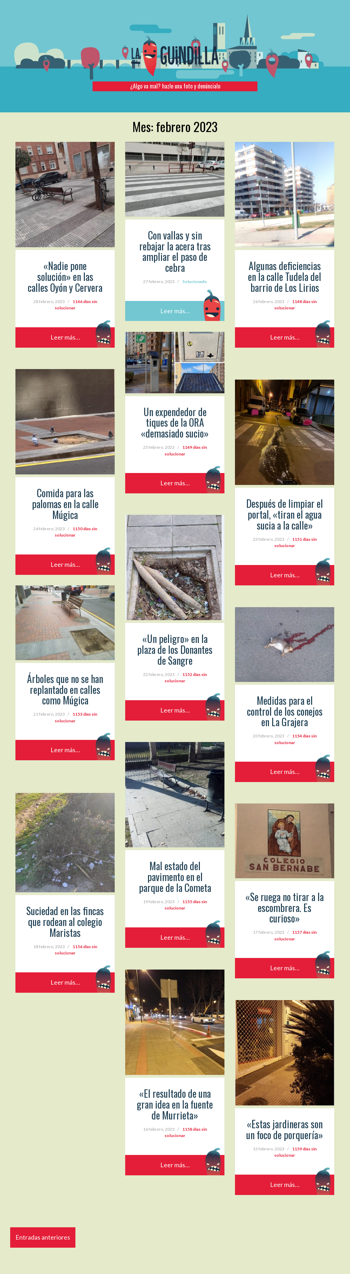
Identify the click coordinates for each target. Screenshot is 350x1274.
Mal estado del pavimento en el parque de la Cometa (175, 877)
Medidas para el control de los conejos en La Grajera (285, 711)
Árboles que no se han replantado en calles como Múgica (65, 689)
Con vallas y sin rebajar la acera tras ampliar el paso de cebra (175, 251)
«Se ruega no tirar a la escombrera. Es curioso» (284, 907)
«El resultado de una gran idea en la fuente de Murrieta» (175, 1104)
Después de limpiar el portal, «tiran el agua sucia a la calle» (284, 514)
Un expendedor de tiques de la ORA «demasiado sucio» (175, 423)
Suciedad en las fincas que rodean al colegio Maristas (65, 922)
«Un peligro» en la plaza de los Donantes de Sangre (175, 649)
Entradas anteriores (42, 1237)
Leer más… (65, 337)
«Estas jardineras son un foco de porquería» (284, 1129)
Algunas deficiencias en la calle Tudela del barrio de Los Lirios (284, 276)
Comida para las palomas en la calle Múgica (65, 504)
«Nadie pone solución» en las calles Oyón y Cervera (65, 276)
